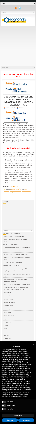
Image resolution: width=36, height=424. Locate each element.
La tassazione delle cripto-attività (13, 262)
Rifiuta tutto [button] (10, 420)
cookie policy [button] (19, 361)
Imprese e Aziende (9, 319)
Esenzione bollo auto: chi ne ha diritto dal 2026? (17, 247)
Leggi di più (14, 186)
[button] (33, 344)
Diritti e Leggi (7, 309)
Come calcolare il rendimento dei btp (14, 236)
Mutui (5, 328)
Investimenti (7, 322)
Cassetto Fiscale (15, 189)
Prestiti (6, 332)
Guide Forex (7, 312)
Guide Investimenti (9, 315)
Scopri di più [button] (18, 415)
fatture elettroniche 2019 (15, 191)
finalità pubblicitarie (22, 374)
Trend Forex (7, 338)
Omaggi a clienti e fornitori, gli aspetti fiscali (16, 254)
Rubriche (6, 335)
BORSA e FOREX (9, 299)
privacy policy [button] (6, 353)
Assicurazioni (7, 296)
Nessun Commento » (19, 192)
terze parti (4, 365)
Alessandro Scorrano (9, 269)
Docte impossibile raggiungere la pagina (19, 284)
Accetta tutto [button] (26, 420)
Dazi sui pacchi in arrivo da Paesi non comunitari (17, 251)
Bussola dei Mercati (9, 302)
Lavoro (6, 325)
